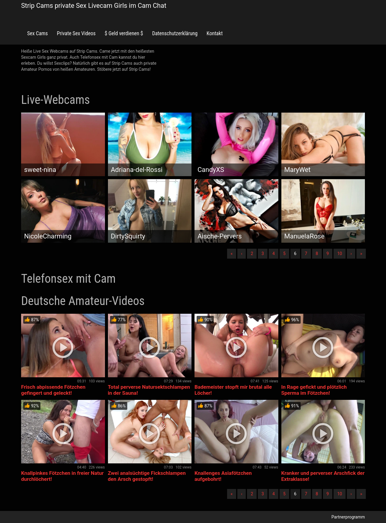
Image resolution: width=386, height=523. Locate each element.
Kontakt (215, 33)
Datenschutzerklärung (175, 33)
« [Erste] (232, 253)
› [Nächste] (351, 253)
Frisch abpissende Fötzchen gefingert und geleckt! (53, 390)
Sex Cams (37, 33)
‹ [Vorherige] (241, 253)
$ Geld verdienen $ (124, 33)
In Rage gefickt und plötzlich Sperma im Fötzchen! (314, 390)
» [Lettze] (361, 253)
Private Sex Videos (76, 33)
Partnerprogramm (348, 517)
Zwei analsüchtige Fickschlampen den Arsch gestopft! (147, 476)
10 (339, 253)
